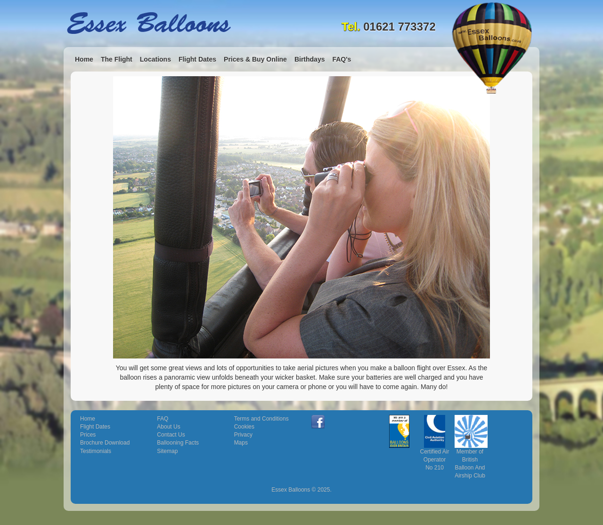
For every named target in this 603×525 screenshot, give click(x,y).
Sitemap (167, 451)
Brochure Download (105, 442)
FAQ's (341, 59)
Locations (155, 59)
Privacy (243, 434)
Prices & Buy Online (255, 59)
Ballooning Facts (178, 442)
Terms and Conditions (261, 418)
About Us (168, 426)
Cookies (244, 426)
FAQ (162, 418)
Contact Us (171, 434)
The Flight (116, 59)
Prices (88, 434)
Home (84, 59)
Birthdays (309, 59)
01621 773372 (399, 26)
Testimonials (95, 451)
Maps (241, 442)
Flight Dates (197, 59)
